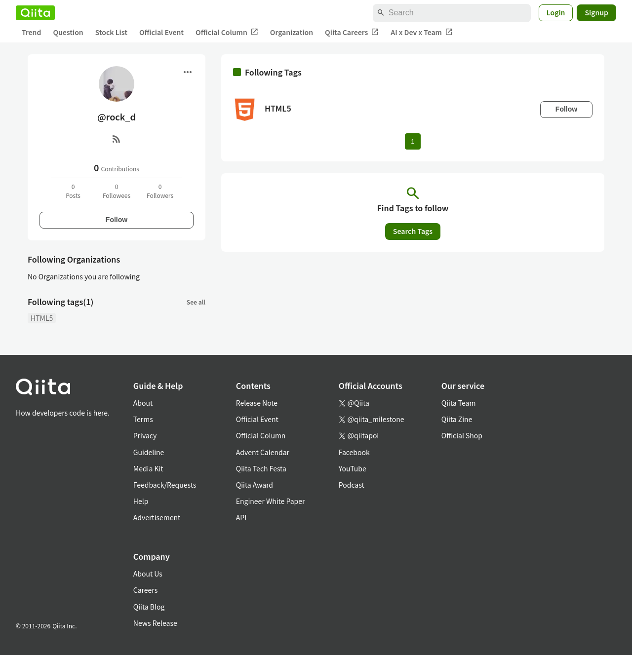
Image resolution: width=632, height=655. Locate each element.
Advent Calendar (262, 452)
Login (556, 12)
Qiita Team (458, 403)
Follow (116, 220)
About (143, 403)
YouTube (352, 468)
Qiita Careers (352, 32)
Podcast (351, 485)
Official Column (227, 32)
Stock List (111, 32)
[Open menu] (188, 72)
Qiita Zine (457, 419)
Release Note (256, 403)
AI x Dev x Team (422, 32)
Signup (596, 12)
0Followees (116, 190)
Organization (291, 32)
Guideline (148, 452)
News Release (155, 623)
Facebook (354, 452)
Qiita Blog (149, 607)
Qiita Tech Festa (261, 468)
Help (141, 501)
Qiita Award (254, 485)
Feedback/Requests (165, 485)
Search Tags (413, 231)
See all (196, 302)
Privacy (145, 435)
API (241, 517)
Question (68, 32)
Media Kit (148, 468)
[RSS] (116, 139)
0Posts (73, 190)
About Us (147, 573)
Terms (143, 419)
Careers (145, 590)
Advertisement (157, 517)
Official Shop (461, 435)
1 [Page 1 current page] (412, 141)
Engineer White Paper (270, 501)
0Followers (160, 190)
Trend (31, 32)
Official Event (161, 32)
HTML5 (42, 318)
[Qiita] (35, 12)
